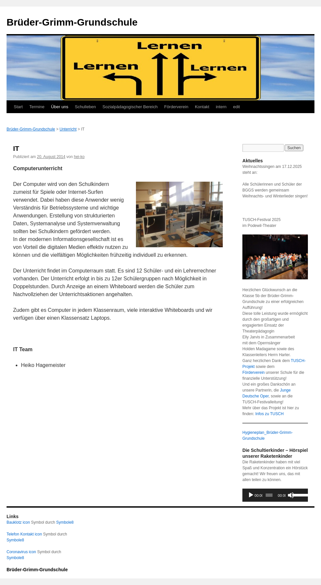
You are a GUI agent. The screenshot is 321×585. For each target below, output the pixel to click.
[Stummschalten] (291, 495)
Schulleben (85, 106)
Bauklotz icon (18, 522)
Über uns (59, 106)
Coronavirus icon (21, 552)
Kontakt (202, 106)
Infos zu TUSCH (269, 414)
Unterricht (68, 129)
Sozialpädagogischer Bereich (130, 106)
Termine (36, 106)
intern (221, 106)
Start (18, 106)
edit (236, 106)
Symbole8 (64, 522)
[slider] (269, 495)
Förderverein (176, 106)
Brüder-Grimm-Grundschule (72, 22)
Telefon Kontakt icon (24, 534)
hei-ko (79, 156)
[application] (275, 495)
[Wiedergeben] (251, 495)
